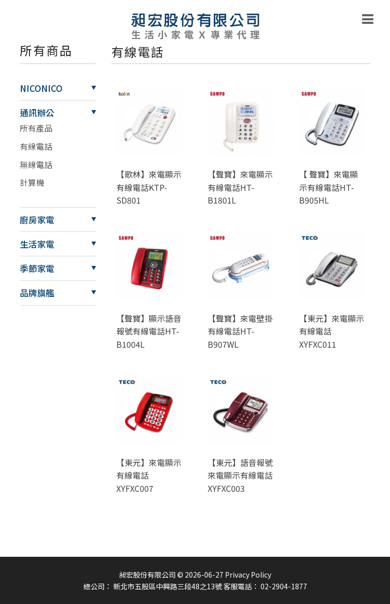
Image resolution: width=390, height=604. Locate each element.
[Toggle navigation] (367, 19)
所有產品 (36, 128)
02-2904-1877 (284, 586)
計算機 (32, 182)
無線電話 (36, 164)
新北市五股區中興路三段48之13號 (167, 586)
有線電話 (36, 146)
